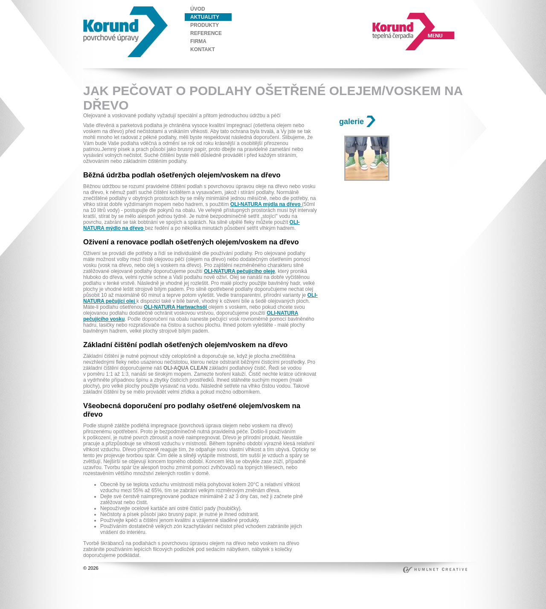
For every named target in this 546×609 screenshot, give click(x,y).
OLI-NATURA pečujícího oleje (239, 271)
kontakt (202, 49)
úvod (197, 9)
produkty (204, 25)
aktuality (204, 17)
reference (206, 33)
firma (198, 41)
